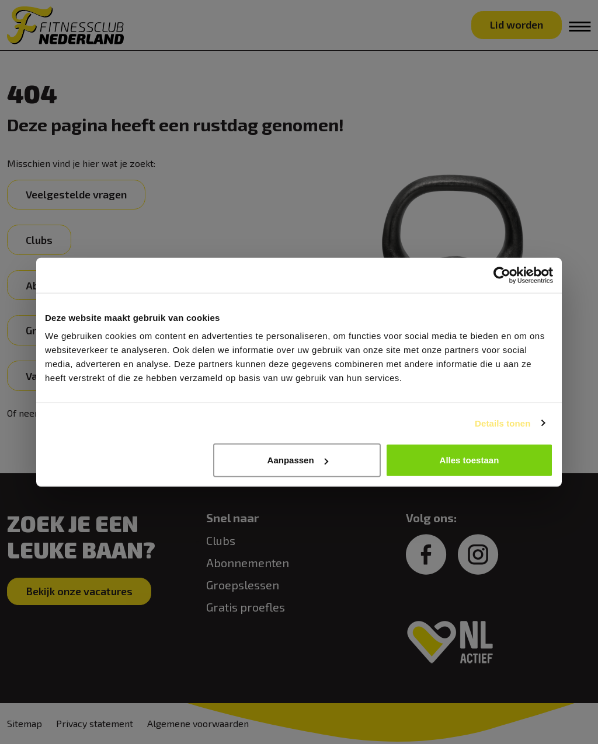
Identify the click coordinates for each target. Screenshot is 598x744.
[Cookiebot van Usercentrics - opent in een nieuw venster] (502, 275)
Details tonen (502, 423)
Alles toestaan (469, 460)
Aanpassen (297, 460)
